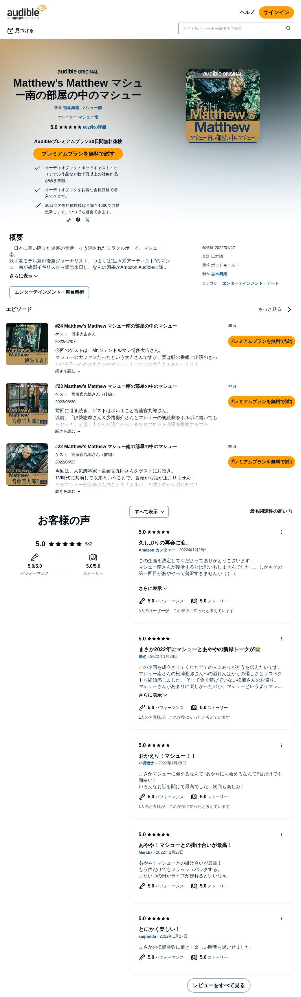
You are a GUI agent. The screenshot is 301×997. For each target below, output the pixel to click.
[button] (69, 220)
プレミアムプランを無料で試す (78, 154)
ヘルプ (247, 12)
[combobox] (236, 28)
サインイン (276, 12)
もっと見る (269, 309)
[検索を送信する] (289, 28)
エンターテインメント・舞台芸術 (49, 292)
